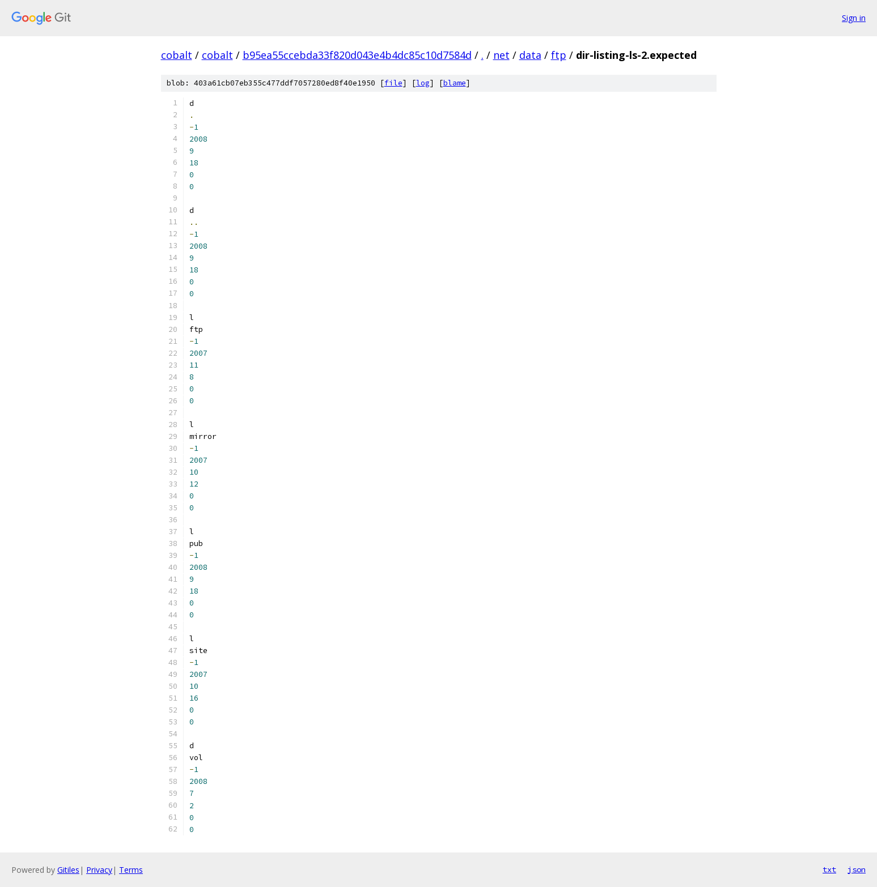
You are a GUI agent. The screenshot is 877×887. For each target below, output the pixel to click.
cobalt (176, 55)
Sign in (854, 17)
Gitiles (68, 869)
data (530, 55)
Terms (131, 869)
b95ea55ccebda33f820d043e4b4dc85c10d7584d (357, 55)
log (423, 83)
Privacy (99, 869)
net (501, 55)
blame (454, 83)
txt (829, 869)
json (857, 869)
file (393, 83)
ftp (558, 55)
